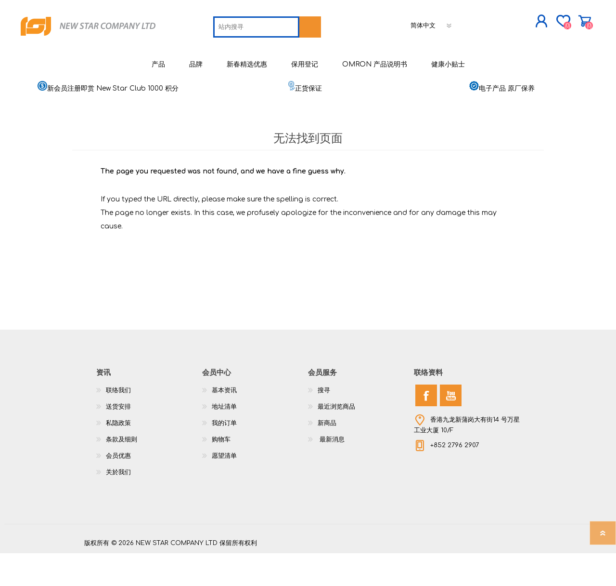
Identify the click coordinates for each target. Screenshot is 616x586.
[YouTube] (451, 428)
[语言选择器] (365, 55)
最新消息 (331, 472)
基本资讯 (224, 423)
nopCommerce (508, 566)
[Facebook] (426, 428)
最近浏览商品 (336, 439)
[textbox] (189, 56)
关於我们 (118, 505)
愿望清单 (224, 488)
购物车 (521, 23)
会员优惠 (118, 488)
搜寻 (324, 423)
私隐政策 (118, 456)
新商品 (327, 456)
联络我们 (118, 423)
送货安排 (118, 439)
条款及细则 (121, 472)
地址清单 (224, 439)
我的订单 (224, 456)
